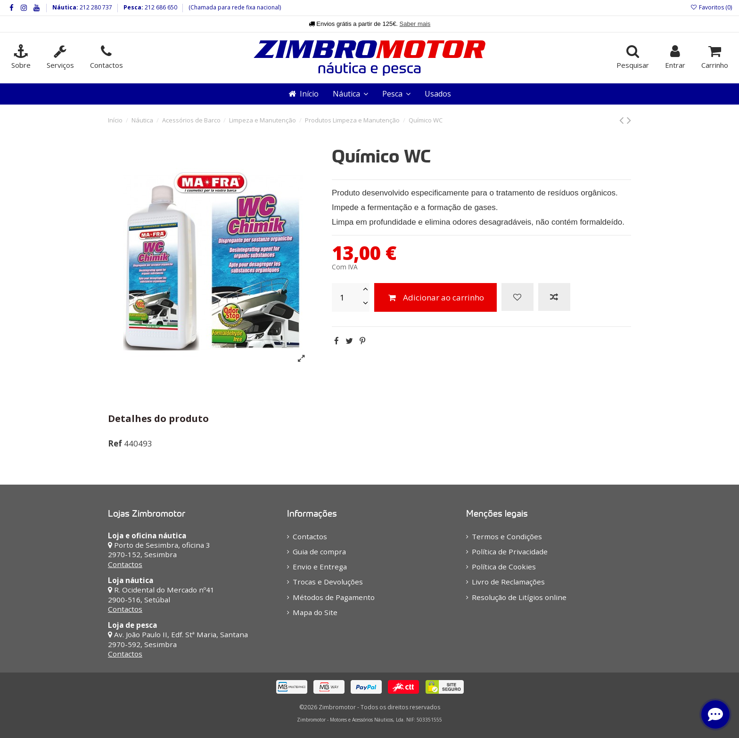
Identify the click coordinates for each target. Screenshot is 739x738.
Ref (115, 443)
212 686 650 (160, 7)
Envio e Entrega (320, 566)
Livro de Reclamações (508, 581)
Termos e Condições (507, 536)
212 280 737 (95, 7)
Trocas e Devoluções (328, 581)
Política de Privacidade (510, 551)
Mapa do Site (315, 612)
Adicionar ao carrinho (435, 297)
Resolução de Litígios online (519, 597)
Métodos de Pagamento (334, 597)
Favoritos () (711, 7)
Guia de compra (319, 551)
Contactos (125, 564)
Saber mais (415, 23)
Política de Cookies (504, 566)
